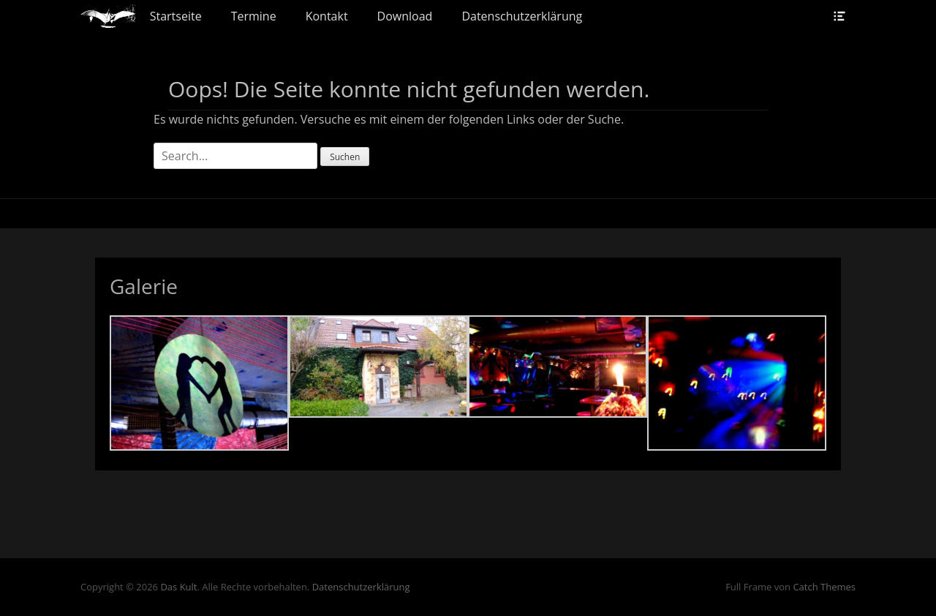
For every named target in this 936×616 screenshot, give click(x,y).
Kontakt (327, 16)
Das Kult (178, 586)
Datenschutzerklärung (521, 16)
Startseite (176, 16)
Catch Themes (824, 586)
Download (405, 16)
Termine (253, 16)
